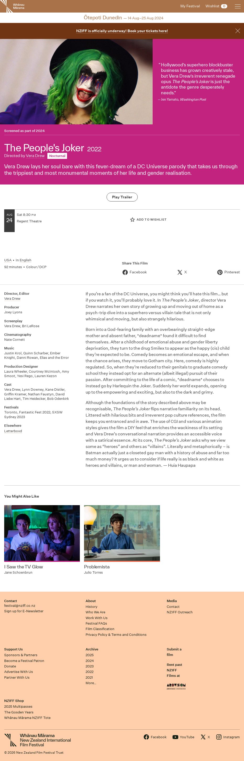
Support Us (13, 649)
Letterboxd (13, 431)
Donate (10, 666)
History (91, 606)
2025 (90, 655)
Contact (10, 601)
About (91, 601)
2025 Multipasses (18, 706)
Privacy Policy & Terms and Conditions (116, 634)
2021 (89, 677)
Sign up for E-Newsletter (23, 611)
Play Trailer (122, 197)
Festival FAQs (96, 623)
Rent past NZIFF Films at (174, 670)
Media (172, 601)
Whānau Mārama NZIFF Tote (27, 718)
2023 (90, 666)
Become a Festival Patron (24, 661)
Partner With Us (17, 677)
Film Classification (100, 629)
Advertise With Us (18, 672)
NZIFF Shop (14, 701)
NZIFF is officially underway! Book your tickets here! (122, 30)
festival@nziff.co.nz (19, 605)
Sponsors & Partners (20, 655)
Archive (92, 649)
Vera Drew (35, 155)
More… (91, 683)
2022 (89, 672)
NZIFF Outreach (180, 612)
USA (8, 260)
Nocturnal (57, 156)
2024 (40, 131)
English (25, 260)
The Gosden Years (19, 712)
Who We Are (95, 612)
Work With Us (97, 618)
